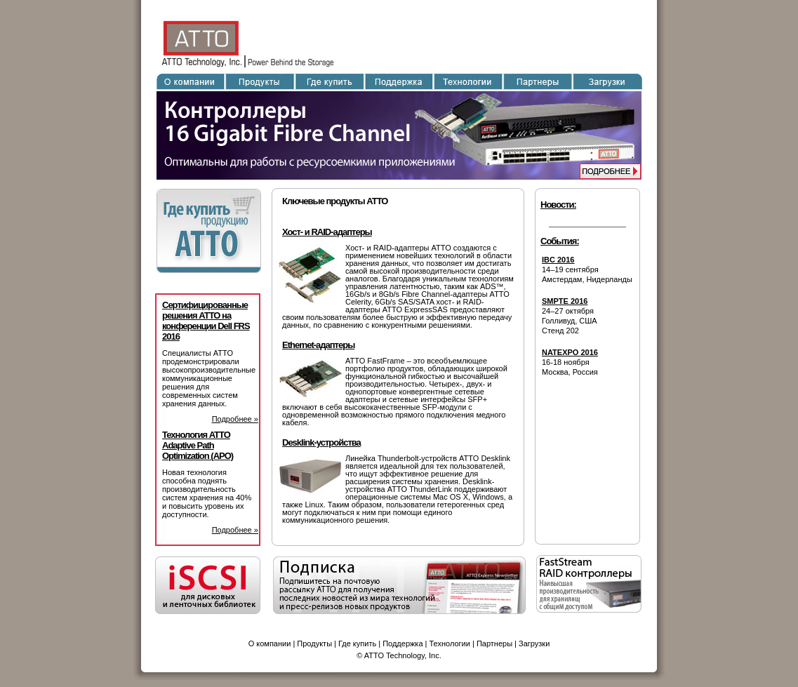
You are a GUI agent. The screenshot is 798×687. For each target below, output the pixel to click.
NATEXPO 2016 (570, 352)
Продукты (314, 643)
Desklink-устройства (321, 442)
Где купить (357, 643)
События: (559, 241)
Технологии (450, 643)
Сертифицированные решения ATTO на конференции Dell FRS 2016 (206, 321)
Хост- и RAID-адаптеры (327, 232)
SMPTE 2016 (564, 301)
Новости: (558, 204)
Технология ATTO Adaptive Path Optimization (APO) (197, 445)
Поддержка (403, 643)
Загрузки (534, 643)
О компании (269, 643)
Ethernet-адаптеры (318, 345)
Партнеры (494, 643)
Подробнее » (235, 419)
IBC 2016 (558, 259)
